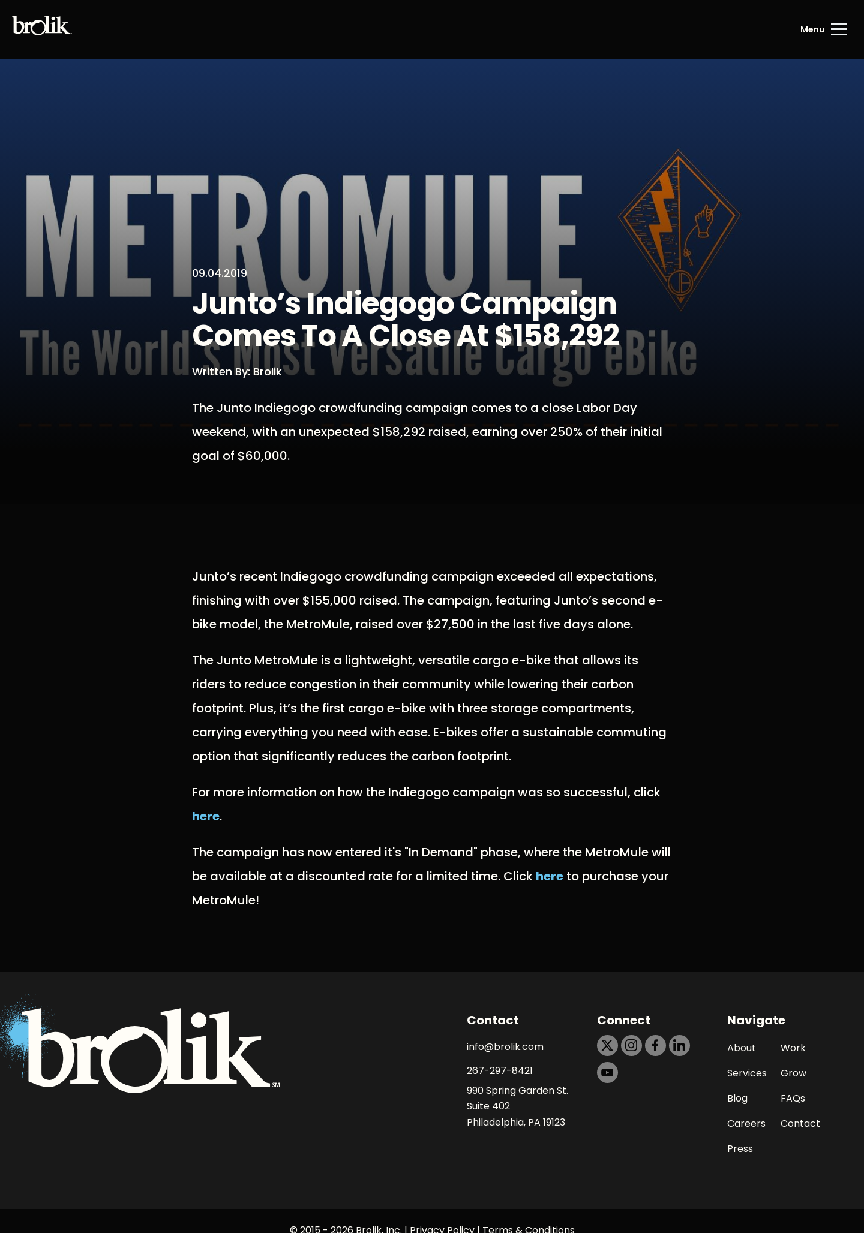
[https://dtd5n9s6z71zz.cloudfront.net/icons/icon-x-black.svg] (607, 1045)
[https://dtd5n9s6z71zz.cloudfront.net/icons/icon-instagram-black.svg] (631, 1045)
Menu (812, 29)
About (741, 1048)
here (206, 816)
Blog (737, 1098)
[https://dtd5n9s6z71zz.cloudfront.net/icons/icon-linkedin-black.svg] (679, 1045)
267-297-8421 (500, 1071)
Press (740, 1149)
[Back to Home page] (42, 29)
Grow (793, 1073)
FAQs (793, 1098)
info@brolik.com (505, 1047)
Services (747, 1073)
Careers (746, 1123)
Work (793, 1048)
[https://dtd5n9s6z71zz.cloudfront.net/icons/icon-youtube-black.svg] (607, 1072)
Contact (800, 1123)
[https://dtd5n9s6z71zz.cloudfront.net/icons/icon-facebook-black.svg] (655, 1045)
